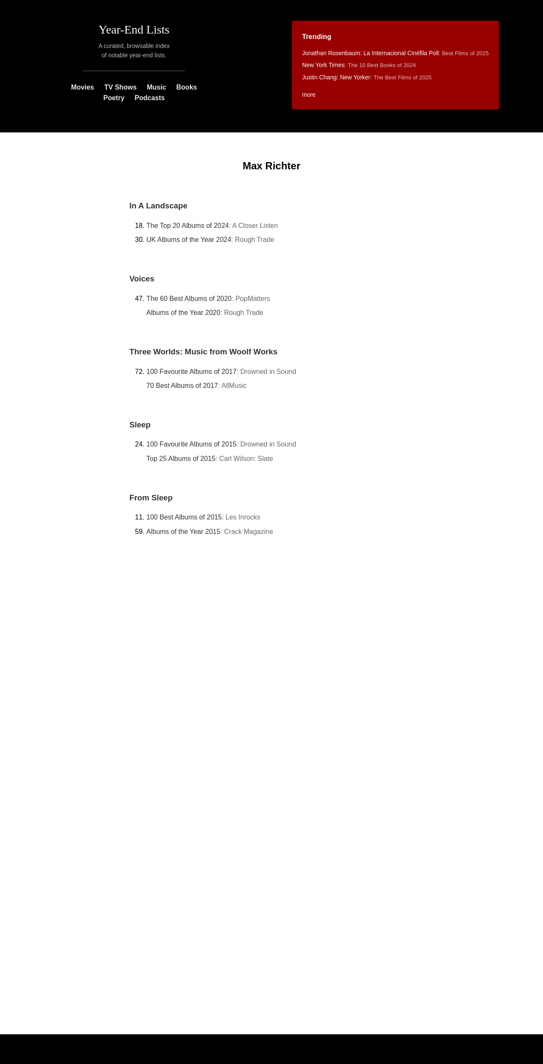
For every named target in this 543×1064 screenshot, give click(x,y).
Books (186, 87)
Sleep (140, 424)
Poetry (114, 97)
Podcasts (149, 97)
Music (156, 87)
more (309, 94)
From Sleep (151, 497)
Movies (82, 87)
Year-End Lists (134, 29)
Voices (141, 278)
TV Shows (120, 87)
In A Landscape (158, 205)
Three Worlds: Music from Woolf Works (203, 351)
